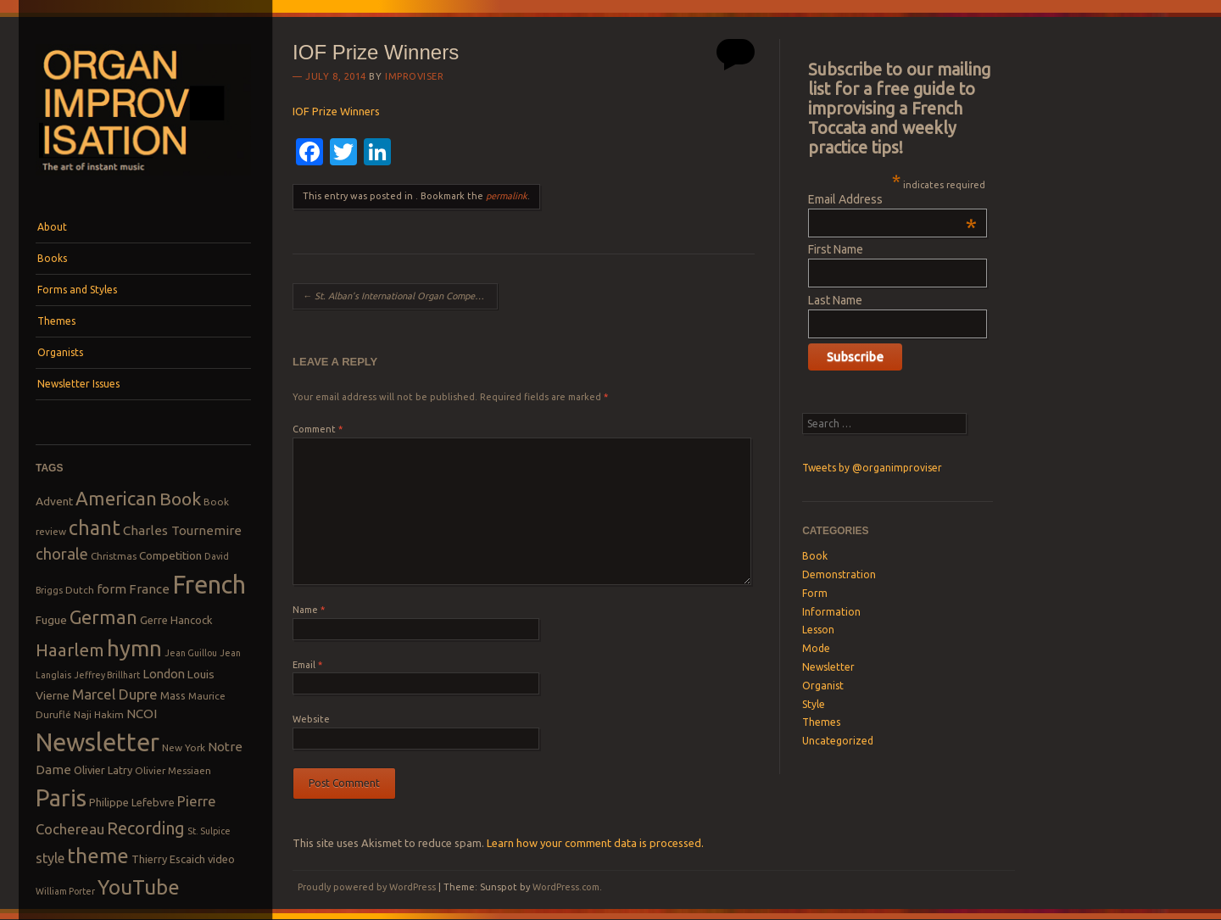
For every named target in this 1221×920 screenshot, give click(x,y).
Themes (56, 320)
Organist (823, 685)
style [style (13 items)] (50, 858)
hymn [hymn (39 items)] (134, 648)
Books (52, 258)
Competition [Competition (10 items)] (170, 555)
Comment (318, 429)
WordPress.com (565, 887)
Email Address (892, 199)
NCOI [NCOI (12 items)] (141, 713)
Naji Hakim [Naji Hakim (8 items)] (99, 714)
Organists (60, 352)
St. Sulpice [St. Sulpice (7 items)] (209, 831)
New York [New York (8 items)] (183, 747)
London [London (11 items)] (163, 673)
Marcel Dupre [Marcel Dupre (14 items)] (115, 694)
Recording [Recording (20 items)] (146, 828)
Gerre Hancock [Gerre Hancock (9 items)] (176, 620)
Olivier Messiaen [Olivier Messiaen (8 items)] (173, 770)
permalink (506, 196)
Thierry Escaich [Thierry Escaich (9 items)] (168, 859)
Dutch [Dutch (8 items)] (79, 589)
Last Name (835, 300)
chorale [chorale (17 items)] (62, 554)
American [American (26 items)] (116, 498)
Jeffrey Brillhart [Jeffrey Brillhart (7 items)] (107, 675)
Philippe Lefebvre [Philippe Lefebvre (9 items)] (132, 802)
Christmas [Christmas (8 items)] (114, 555)
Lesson (818, 629)
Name (309, 610)
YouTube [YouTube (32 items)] (139, 887)
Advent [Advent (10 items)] (54, 501)
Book (815, 555)
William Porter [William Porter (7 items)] (65, 891)
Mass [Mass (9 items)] (173, 695)
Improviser (414, 76)
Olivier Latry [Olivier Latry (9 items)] (103, 770)
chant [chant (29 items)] (94, 527)
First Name (835, 249)
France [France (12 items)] (149, 589)
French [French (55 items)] (209, 585)
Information (831, 611)
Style (813, 704)
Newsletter (828, 666)
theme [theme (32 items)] (98, 855)
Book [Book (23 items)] (180, 498)
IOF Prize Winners (336, 111)
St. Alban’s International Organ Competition (400, 296)
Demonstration (839, 574)
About (52, 226)
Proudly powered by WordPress (367, 887)
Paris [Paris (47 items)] (61, 797)
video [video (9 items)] (221, 859)
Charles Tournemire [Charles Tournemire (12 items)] (182, 530)
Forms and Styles (77, 289)
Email (307, 665)
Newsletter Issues (78, 383)
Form (815, 593)
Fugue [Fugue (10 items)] (51, 620)
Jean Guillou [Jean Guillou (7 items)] (190, 653)
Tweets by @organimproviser (872, 467)
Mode (816, 648)
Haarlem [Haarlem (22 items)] (70, 650)
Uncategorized (837, 740)
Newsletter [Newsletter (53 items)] (97, 742)
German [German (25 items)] (103, 617)
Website (311, 719)
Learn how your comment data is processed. (595, 843)
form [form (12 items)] (111, 589)
